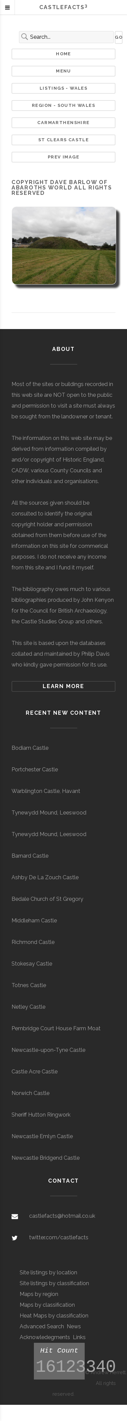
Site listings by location (48, 1272)
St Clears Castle (63, 139)
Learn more (63, 686)
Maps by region (39, 1294)
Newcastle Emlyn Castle (42, 1136)
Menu (63, 70)
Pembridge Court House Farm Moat (56, 1028)
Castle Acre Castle (35, 1071)
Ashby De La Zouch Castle (45, 877)
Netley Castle (28, 1007)
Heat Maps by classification (54, 1315)
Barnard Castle (30, 856)
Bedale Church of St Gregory (47, 899)
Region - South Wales (63, 105)
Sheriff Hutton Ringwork (41, 1115)
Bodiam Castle (30, 748)
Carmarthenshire (63, 122)
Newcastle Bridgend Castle (46, 1158)
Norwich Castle (30, 1093)
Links (79, 1337)
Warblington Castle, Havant (46, 791)
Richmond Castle (33, 942)
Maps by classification (47, 1305)
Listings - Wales (64, 88)
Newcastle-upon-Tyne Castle (48, 1050)
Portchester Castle (35, 769)
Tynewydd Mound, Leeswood (49, 812)
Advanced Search (42, 1326)
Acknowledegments (45, 1337)
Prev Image (63, 156)
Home (63, 53)
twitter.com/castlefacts (58, 1237)
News (74, 1326)
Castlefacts (63, 7)
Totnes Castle (29, 985)
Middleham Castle (34, 920)
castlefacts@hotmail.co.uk (62, 1216)
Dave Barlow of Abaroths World (60, 185)
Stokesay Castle (32, 963)
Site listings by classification (54, 1283)
